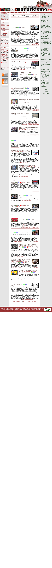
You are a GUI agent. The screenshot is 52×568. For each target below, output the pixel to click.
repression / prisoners (21, 115)
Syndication (3, 28)
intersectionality (25, 224)
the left (17, 26)
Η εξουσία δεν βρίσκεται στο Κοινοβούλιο (27, 165)
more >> (7, 69)
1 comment (12, 116)
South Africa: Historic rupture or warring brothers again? (46, 72)
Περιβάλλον (21, 62)
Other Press (3, 47)
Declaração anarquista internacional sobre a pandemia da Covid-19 (45, 49)
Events (22, 12)
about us (2, 37)
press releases (46, 93)
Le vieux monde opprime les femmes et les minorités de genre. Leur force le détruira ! (46, 42)
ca (8, 16)
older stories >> (34, 301)
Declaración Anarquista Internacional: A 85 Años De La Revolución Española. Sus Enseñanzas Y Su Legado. (46, 75)
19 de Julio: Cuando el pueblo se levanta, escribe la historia (46, 32)
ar (8, 15)
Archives (2, 27)
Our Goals (7, 12)
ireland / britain (13, 26)
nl (7, 15)
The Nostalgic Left (23, 217)
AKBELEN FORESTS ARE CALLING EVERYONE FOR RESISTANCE (4, 50)
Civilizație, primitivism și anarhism (17, 282)
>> (3, 17)
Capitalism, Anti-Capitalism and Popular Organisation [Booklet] (45, 62)
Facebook (29, 12)
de (2, 16)
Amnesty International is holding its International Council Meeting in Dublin (28, 128)
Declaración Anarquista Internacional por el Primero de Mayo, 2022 (46, 39)
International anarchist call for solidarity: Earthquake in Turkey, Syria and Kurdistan (46, 26)
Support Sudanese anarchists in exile (44, 21)
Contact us (11, 12)
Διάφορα (20, 151)
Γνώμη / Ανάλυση (26, 62)
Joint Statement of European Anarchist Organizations (46, 23)
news (46, 89)
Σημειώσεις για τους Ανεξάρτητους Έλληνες (19, 150)
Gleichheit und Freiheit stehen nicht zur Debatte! (45, 83)
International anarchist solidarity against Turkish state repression (45, 35)
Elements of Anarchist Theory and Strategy (45, 29)
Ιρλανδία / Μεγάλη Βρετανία (15, 62)
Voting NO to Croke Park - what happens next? (28, 270)
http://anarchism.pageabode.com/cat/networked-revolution (30, 227)
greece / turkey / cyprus (14, 115)
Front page (2, 22)
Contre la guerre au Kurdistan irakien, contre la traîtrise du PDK (45, 85)
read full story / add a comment (20, 69)
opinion (46, 91)
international (12, 204)
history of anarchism (27, 101)
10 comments (23, 182)
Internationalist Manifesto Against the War (4, 63)
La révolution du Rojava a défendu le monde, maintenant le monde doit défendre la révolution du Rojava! (45, 53)
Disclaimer (9, 310)
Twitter (25, 12)
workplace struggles (19, 261)
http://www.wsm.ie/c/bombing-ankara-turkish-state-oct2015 (30, 124)
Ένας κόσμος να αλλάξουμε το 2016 (18, 61)
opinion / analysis (20, 26)
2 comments (30, 247)
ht (3, 16)
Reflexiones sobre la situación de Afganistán (45, 67)
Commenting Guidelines (5, 25)
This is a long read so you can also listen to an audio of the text (21, 36)
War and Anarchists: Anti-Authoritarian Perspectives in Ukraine (5, 67)
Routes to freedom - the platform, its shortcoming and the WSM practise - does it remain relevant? (29, 100)
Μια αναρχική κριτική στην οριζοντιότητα (27, 193)
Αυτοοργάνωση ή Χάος (45, 69)
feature (22, 181)
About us (2, 12)
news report (28, 129)
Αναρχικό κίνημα (24, 194)
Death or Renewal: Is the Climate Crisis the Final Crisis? (45, 80)
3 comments (23, 205)
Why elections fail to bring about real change (28, 47)
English (23, 299)
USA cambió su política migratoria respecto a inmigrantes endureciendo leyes (4, 55)
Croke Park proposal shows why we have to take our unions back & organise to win (20, 260)
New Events (3, 39)
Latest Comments (4, 24)
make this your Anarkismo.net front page (4, 19)
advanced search (3, 35)
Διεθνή (20, 194)
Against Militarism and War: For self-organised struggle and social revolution (45, 46)
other (3, 15)
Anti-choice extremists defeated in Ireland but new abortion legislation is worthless (20, 231)
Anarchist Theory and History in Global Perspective (46, 57)
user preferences (4, 13)
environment (27, 73)
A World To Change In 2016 (25, 72)
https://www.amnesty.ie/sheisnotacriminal (33, 135)
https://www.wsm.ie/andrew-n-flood (34, 44)
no (6, 15)
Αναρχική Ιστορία (23, 87)
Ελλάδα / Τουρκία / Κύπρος (15, 151)
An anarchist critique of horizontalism (18, 203)
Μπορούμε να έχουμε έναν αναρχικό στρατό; (19, 86)
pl (1, 16)
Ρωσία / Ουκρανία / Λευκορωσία (15, 87)
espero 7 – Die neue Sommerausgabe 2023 (5, 59)
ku (4, 16)
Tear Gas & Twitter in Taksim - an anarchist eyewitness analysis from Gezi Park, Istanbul (28, 245)
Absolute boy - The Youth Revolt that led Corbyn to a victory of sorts (19, 25)
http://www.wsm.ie (36, 241)
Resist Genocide (44, 18)
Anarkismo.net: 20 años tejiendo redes (45, 17)
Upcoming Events (4, 43)
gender (25, 129)
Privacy (12, 310)
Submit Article (17, 12)
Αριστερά (29, 166)
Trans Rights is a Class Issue (46, 59)
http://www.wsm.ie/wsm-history (34, 110)
